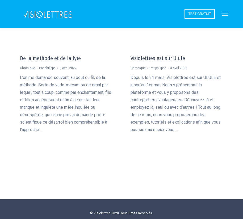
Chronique (27, 68)
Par (47, 68)
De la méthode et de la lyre (50, 58)
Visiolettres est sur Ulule (158, 58)
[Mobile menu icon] (225, 14)
